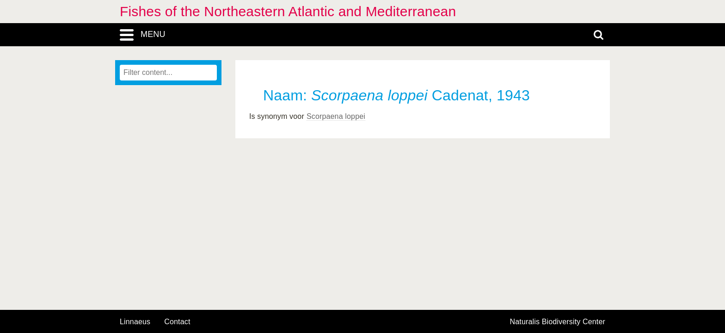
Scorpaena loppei (336, 116)
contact (177, 322)
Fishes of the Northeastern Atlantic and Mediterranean (288, 11)
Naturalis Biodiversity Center (558, 322)
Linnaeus (135, 322)
